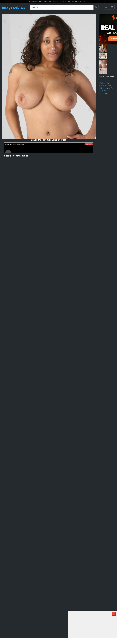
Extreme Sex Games (80, 1)
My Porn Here (104, 83)
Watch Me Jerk (105, 85)
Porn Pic (102, 90)
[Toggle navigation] (112, 7)
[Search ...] (62, 7)
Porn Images (104, 93)
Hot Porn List (49, 1)
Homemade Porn (63, 1)
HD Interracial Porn (107, 88)
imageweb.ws (13, 7)
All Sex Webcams (35, 1)
